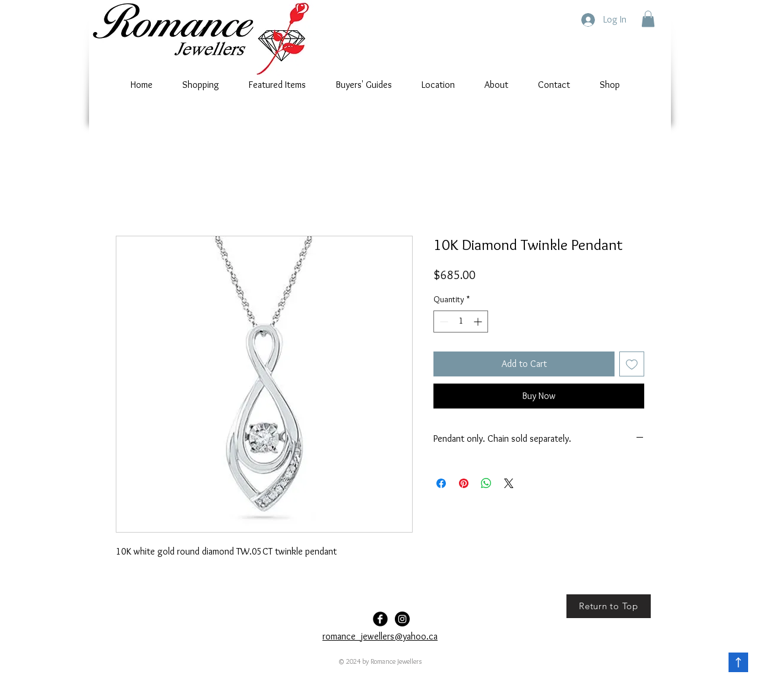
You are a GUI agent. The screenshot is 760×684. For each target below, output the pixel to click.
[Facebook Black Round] (380, 619)
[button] (648, 19)
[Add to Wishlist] (631, 364)
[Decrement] (442, 321)
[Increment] (478, 321)
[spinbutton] (460, 321)
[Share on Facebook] (441, 483)
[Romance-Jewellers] (402, 619)
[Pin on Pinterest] (464, 483)
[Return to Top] (608, 606)
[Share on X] (509, 483)
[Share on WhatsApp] (486, 483)
